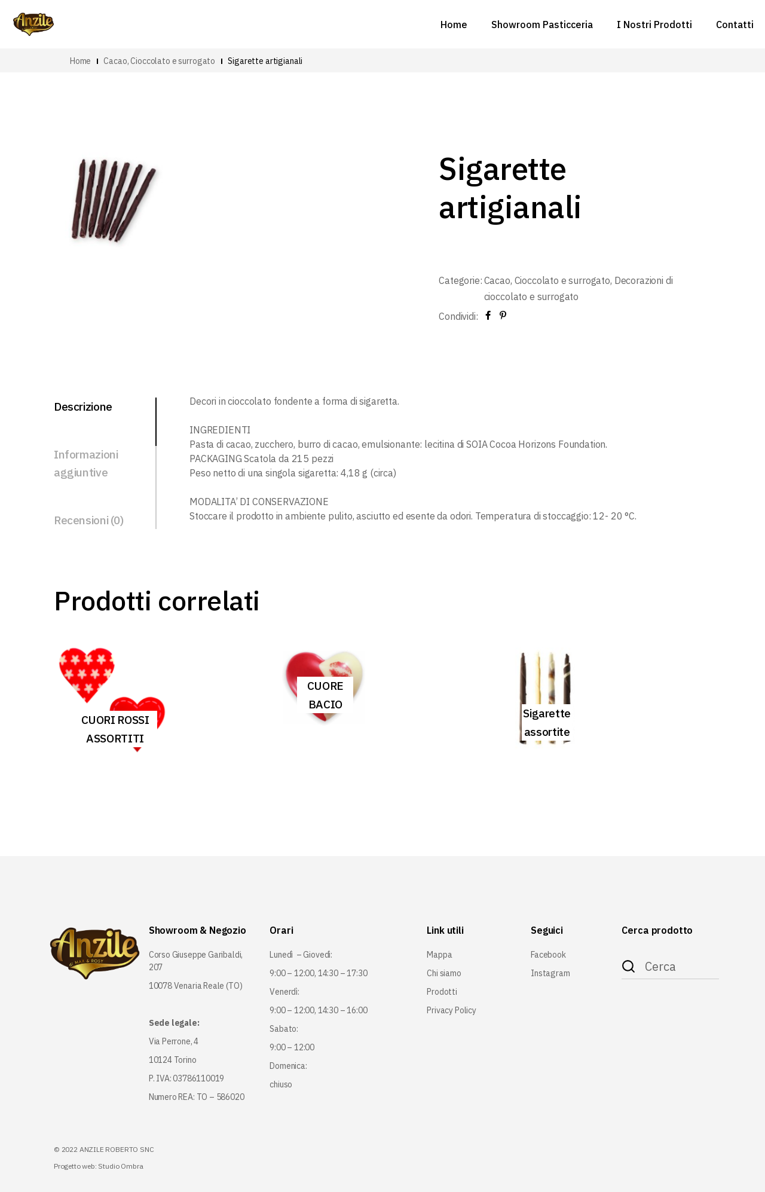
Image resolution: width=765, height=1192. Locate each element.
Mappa (439, 954)
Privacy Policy (451, 1010)
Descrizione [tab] (83, 406)
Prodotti (442, 991)
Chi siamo (444, 973)
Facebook (548, 954)
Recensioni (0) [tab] (89, 520)
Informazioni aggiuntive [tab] (86, 463)
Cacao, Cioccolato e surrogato (547, 280)
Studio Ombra (120, 1166)
